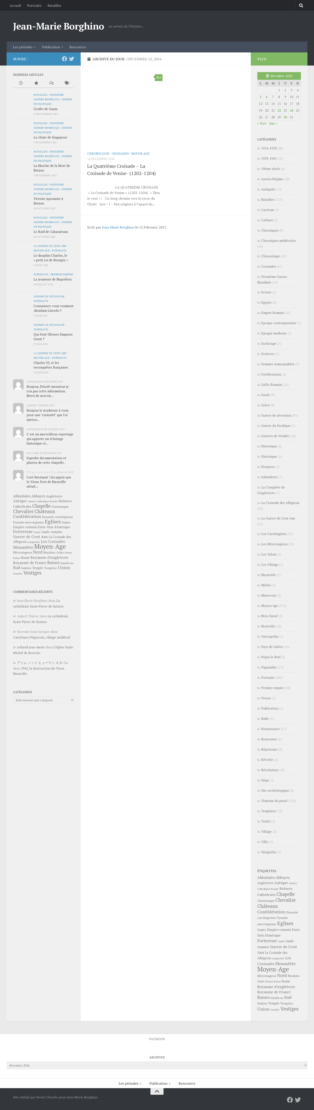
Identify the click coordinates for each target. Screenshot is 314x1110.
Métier (266, 585)
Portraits (34, 5)
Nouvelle (268, 626)
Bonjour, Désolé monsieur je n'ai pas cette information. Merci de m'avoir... (48, 391)
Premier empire (61, 274)
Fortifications (271, 374)
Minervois (268, 595)
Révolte (267, 759)
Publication (51, 47)
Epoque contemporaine (278, 323)
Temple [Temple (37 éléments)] (37, 568)
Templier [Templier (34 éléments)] (50, 568)
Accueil (15, 5)
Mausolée (268, 575)
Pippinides (269, 667)
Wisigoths (268, 852)
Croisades (120, 153)
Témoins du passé (274, 800)
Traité (265, 821)
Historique (269, 446)
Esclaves (267, 354)
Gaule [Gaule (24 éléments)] (37, 532)
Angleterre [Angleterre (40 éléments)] (54, 496)
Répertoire (269, 749)
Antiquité (268, 189)
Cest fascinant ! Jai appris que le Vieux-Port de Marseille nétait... (49, 481)
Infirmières (269, 477)
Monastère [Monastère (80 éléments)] (23, 547)
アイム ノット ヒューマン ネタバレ (43, 662)
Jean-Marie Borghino (58, 26)
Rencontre (77, 47)
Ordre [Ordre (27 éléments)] (60, 552)
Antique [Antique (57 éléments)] (20, 500)
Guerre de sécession (49, 296)
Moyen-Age (140, 153)
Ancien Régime (272, 179)
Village (266, 831)
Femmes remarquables (277, 364)
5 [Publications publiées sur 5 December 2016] (260, 97)
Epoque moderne (274, 333)
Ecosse (266, 292)
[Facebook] (64, 58)
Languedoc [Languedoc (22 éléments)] (33, 542)
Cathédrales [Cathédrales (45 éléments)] (22, 506)
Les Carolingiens (273, 534)
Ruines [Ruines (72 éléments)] (53, 562)
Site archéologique (275, 790)
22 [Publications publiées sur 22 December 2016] (279, 110)
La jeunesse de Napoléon (53, 279)
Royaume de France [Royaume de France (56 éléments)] (29, 562)
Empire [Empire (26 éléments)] (66, 522)
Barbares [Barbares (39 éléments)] (65, 501)
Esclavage (268, 343)
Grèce (265, 405)
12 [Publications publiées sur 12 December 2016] (260, 103)
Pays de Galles (272, 646)
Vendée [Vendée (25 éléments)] (17, 573)
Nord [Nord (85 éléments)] (38, 552)
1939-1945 (268, 158)
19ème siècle (270, 168)
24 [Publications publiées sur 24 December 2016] (291, 110)
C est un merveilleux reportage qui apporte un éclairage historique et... (50, 438)
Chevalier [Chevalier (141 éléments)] (23, 511)
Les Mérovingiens (274, 544)
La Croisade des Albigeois (280, 502)
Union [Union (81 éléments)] (64, 567)
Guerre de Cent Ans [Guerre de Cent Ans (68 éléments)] (30, 536)
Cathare (267, 220)
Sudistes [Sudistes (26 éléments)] (26, 568)
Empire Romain (272, 312)
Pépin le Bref (270, 657)
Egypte (266, 302)
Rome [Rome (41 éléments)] (25, 557)
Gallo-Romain (271, 384)
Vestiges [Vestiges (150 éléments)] (32, 572)
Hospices (268, 466)
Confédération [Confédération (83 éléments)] (27, 516)
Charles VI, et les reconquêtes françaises (51, 364)
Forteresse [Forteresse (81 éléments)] (23, 531)
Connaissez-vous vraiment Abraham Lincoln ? (53, 308)
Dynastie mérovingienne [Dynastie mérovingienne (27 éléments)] (28, 522)
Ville (264, 842)
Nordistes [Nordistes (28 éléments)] (49, 552)
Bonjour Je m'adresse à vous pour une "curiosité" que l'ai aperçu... (47, 415)
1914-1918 (268, 148)
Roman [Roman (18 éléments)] (16, 557)
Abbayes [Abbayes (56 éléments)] (38, 496)
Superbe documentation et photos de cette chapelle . (46, 460)
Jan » (273, 123)
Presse (266, 698)
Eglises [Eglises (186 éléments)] (53, 521)
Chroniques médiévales (278, 240)
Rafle (265, 718)
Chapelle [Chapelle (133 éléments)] (41, 506)
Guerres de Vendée (275, 436)
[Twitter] (71, 58)
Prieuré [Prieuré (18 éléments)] (68, 552)
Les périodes (22, 47)
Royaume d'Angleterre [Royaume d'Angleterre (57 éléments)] (49, 557)
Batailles (54, 5)
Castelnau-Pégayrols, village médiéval (41, 637)
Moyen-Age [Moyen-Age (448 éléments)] (50, 546)
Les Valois (268, 554)
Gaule (265, 395)
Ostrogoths (269, 636)
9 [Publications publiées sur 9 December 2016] (285, 97)
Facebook (157, 1039)
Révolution (269, 770)
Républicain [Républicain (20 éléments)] (67, 563)
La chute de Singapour (50, 137)
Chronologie (98, 153)
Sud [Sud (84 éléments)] (16, 567)
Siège (265, 780)
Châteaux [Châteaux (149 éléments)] (44, 511)
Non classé (269, 616)
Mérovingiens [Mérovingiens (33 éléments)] (22, 552)
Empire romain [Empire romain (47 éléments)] (25, 527)
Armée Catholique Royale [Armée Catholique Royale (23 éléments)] (43, 501)
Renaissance (270, 729)
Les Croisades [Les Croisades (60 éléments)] (53, 541)
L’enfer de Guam (45, 109)
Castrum (267, 210)
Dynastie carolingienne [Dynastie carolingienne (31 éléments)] (57, 517)
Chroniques (269, 230)
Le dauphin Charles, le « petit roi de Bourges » (51, 257)
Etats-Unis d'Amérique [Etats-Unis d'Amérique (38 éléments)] (54, 527)
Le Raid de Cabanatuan (51, 231)
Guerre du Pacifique (275, 425)
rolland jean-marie (31, 647)
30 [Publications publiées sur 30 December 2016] (285, 117)
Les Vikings (269, 564)
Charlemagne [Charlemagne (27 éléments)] (60, 507)
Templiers (268, 811)
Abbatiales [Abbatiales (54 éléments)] (22, 496)
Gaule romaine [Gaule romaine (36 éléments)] (51, 532)
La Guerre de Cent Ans (50, 246)
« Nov (261, 123)
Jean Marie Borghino (118, 227)
